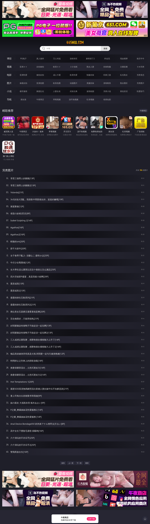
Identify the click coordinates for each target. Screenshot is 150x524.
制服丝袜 (90, 75)
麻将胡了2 (90, 58)
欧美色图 (57, 83)
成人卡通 (57, 75)
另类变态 (140, 75)
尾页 (87, 463)
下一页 (79, 463)
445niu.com (75, 42)
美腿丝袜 (90, 83)
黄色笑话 (124, 91)
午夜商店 (40, 99)
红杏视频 (90, 99)
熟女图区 (124, 83)
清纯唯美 (107, 83)
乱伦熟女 (124, 75)
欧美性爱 (73, 75)
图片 (9, 83)
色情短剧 (107, 99)
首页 (63, 463)
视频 (9, 66)
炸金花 (107, 58)
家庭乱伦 (40, 91)
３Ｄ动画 (73, 66)
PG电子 (23, 58)
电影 (9, 74)
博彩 (9, 58)
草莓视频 (57, 99)
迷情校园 (90, 91)
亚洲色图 (40, 83)
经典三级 (107, 75)
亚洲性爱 (23, 75)
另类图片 (140, 83)
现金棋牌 (124, 58)
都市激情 (23, 91)
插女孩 (23, 99)
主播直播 (124, 66)
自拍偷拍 (40, 66)
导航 (9, 99)
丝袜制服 (107, 66)
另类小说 (107, 91)
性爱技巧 (140, 91)
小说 (9, 91)
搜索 (105, 48)
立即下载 (91, 519)
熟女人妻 (90, 66)
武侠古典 (73, 91)
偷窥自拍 (23, 83)
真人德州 (40, 58)
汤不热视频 (73, 99)
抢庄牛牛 (140, 58)
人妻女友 (57, 91)
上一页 (70, 463)
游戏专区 (73, 58)
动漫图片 (73, 83)
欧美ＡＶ (57, 66)
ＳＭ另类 (140, 66)
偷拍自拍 (40, 75)
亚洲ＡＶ (23, 66)
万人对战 (57, 58)
